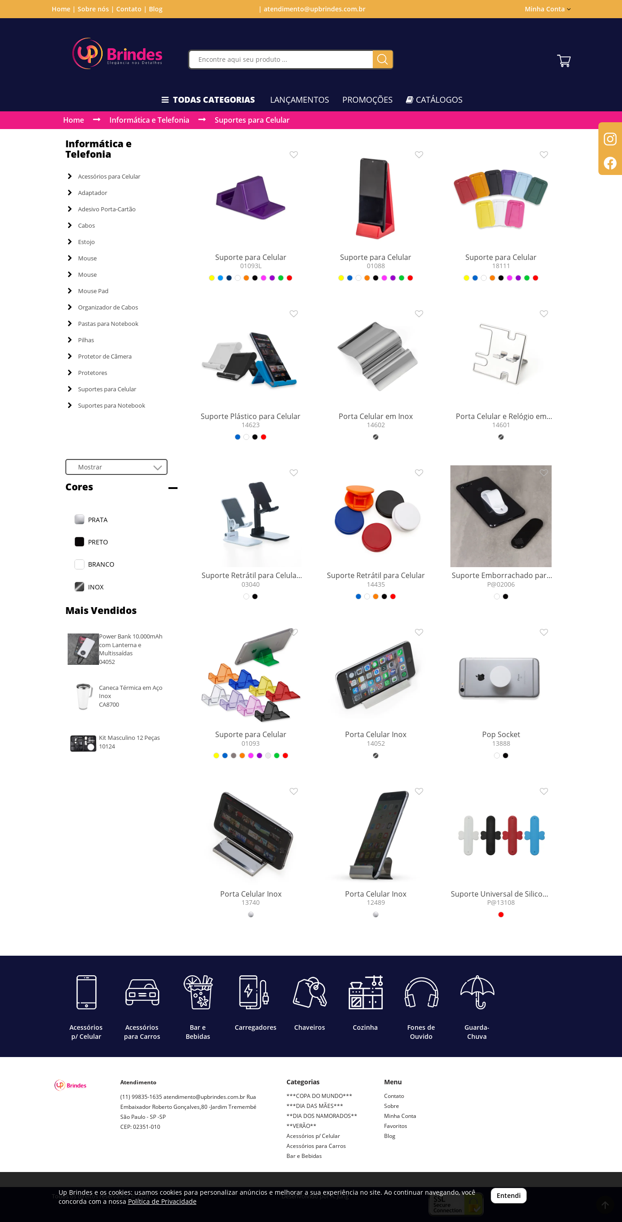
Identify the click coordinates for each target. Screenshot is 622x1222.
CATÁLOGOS (434, 99)
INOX (96, 587)
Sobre (391, 1106)
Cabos (81, 225)
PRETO (98, 542)
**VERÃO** (301, 1126)
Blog (156, 9)
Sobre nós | (96, 9)
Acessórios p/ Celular (313, 1136)
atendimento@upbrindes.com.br (204, 1097)
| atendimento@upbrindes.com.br (311, 9)
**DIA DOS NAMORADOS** (321, 1116)
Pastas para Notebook (103, 323)
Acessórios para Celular (104, 176)
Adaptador (87, 193)
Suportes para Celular (252, 120)
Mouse (82, 258)
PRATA (98, 519)
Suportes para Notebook (106, 405)
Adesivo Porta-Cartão (102, 209)
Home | (64, 9)
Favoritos (395, 1126)
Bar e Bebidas (304, 1156)
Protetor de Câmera (100, 356)
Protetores (87, 373)
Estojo (81, 242)
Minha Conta (548, 9)
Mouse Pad (88, 291)
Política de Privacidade (162, 1201)
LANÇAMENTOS (299, 99)
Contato (394, 1096)
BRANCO (101, 564)
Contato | (131, 9)
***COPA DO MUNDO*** (319, 1096)
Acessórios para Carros (316, 1146)
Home (73, 120)
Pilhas (81, 340)
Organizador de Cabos (103, 307)
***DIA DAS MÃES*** (314, 1106)
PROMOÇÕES (367, 99)
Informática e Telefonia (149, 120)
